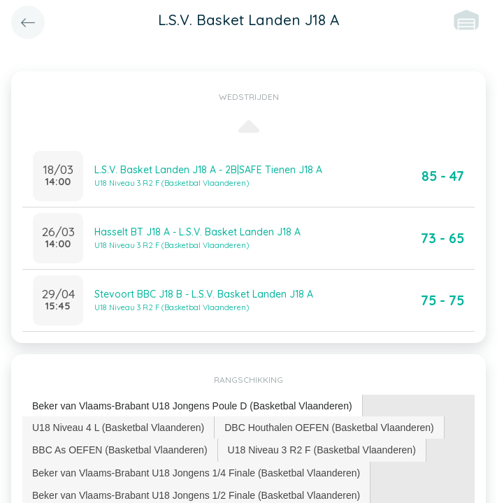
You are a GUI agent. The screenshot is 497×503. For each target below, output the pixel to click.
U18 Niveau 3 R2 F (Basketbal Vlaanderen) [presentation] (322, 449)
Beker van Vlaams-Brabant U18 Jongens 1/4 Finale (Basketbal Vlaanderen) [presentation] (196, 473)
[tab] (192, 406)
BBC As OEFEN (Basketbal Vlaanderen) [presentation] (120, 449)
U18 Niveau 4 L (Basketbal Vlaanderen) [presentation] (118, 427)
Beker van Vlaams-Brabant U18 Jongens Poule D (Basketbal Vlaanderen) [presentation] (192, 405)
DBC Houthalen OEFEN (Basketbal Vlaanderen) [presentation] (329, 427)
